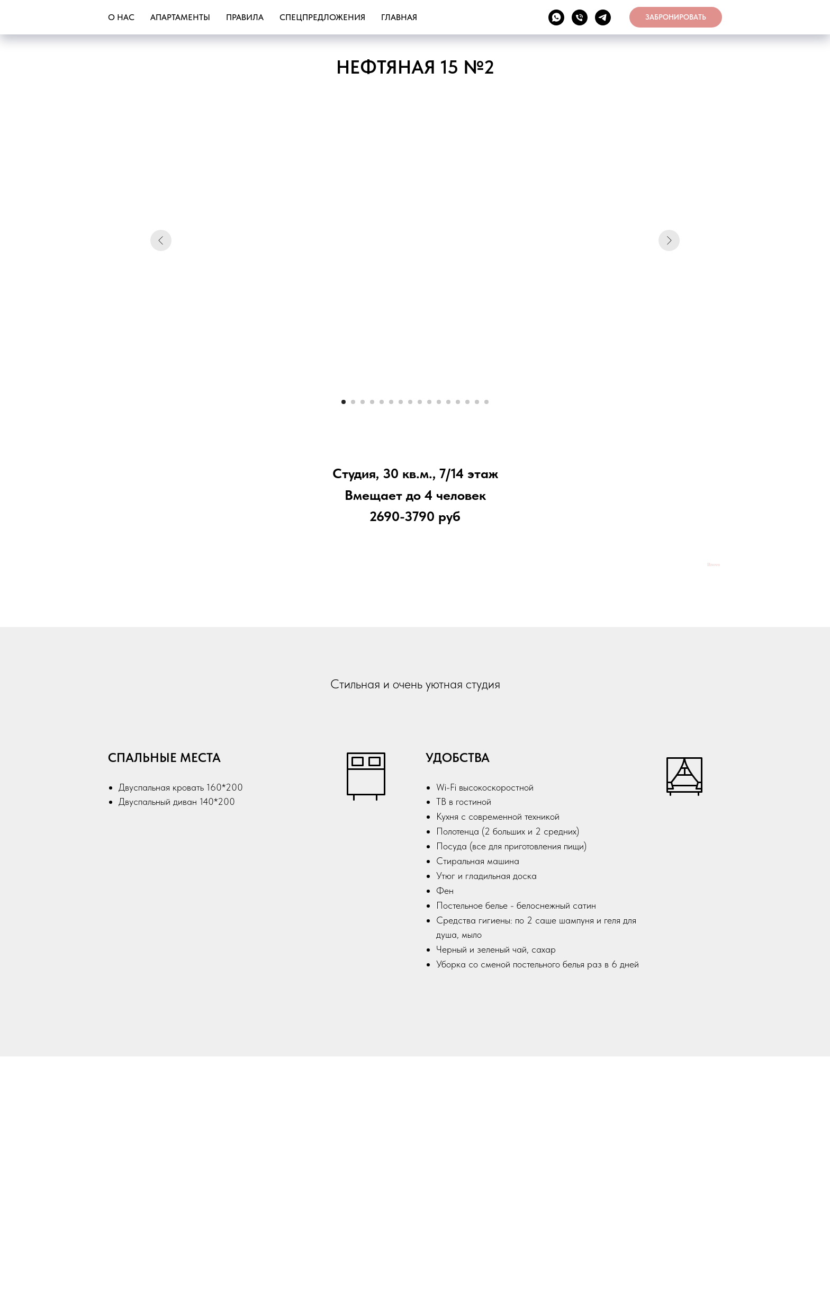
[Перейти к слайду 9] (420, 402)
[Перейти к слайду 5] (382, 402)
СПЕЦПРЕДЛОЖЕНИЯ (322, 17)
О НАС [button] (121, 17)
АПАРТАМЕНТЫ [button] (180, 17)
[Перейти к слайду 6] (391, 402)
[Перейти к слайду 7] (401, 402)
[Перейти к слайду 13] (458, 402)
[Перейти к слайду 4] (372, 402)
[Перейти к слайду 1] (343, 402)
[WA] (556, 17)
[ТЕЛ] (580, 17)
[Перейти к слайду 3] (362, 402)
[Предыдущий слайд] (161, 240)
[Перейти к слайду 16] (486, 402)
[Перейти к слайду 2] (353, 402)
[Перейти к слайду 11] (439, 402)
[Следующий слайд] (669, 240)
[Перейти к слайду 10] (429, 402)
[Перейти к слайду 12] (448, 402)
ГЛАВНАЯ (399, 17)
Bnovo (713, 564)
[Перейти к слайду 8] (410, 402)
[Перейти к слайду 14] (467, 402)
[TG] (603, 17)
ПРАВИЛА (245, 17)
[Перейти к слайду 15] (477, 402)
